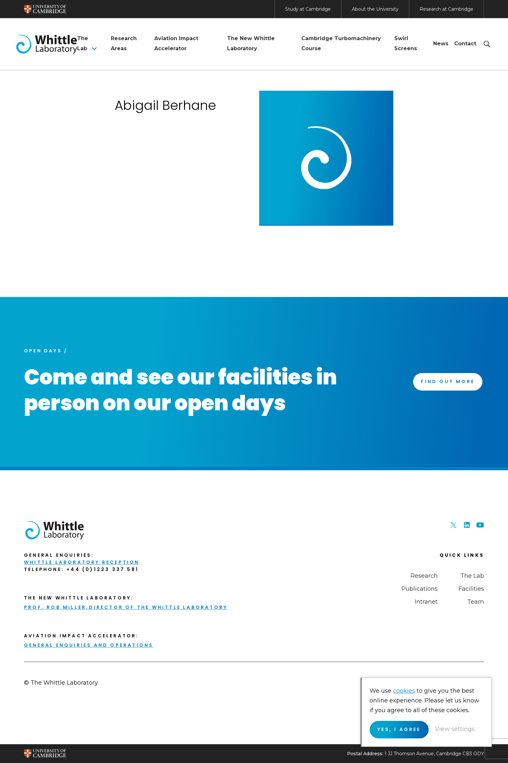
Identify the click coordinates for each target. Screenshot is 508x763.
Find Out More (448, 381)
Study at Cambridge (308, 9)
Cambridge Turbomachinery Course (341, 43)
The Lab (82, 43)
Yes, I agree (399, 729)
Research (424, 575)
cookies (404, 690)
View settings (455, 729)
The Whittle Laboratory (46, 44)
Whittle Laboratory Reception (82, 562)
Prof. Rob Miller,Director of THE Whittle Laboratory (125, 607)
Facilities (471, 588)
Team (475, 601)
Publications (419, 588)
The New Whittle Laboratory (251, 43)
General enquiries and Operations (88, 645)
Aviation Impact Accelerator (176, 43)
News (440, 43)
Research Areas (124, 43)
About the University (375, 9)
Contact (465, 43)
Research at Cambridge (446, 9)
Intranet (426, 601)
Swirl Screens (405, 43)
